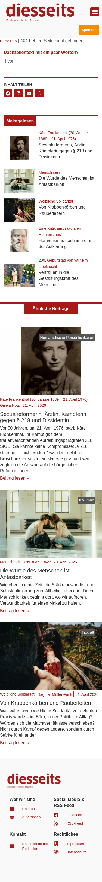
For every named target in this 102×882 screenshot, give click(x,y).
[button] (94, 11)
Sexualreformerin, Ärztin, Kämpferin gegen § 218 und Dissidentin (65, 151)
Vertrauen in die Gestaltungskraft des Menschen (59, 278)
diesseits (8, 40)
